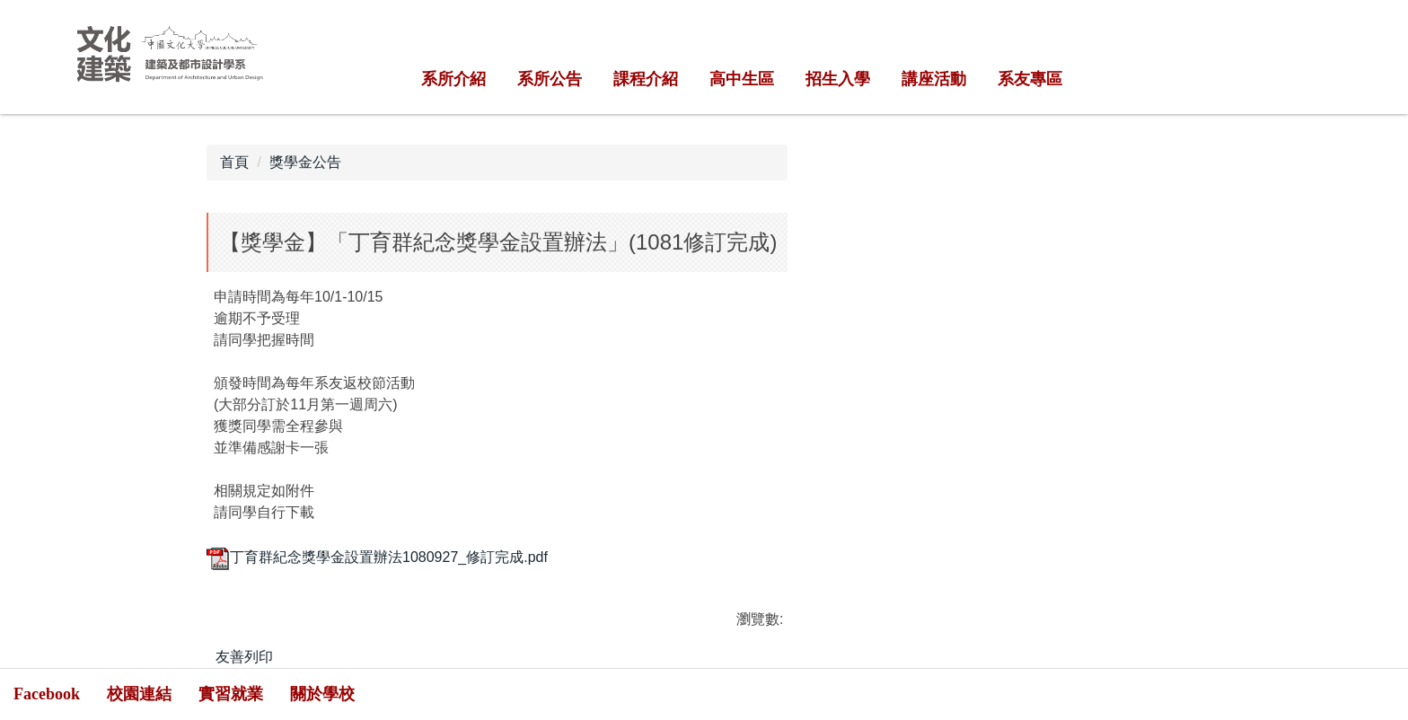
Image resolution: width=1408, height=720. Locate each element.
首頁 (234, 162)
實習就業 (230, 694)
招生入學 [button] (837, 79)
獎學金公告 (305, 162)
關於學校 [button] (322, 694)
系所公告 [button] (549, 79)
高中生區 (741, 79)
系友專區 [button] (1030, 79)
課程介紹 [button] (645, 79)
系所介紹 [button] (453, 79)
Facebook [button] (46, 694)
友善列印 (244, 656)
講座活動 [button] (934, 79)
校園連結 (139, 694)
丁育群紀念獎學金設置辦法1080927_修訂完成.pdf (377, 557)
